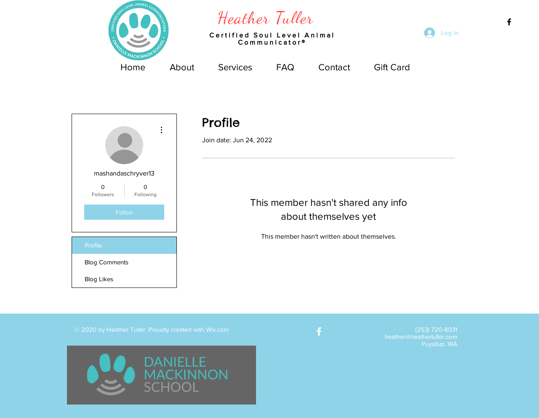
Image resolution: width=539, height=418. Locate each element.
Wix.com (217, 329)
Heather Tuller (265, 18)
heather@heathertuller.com (421, 336)
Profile (93, 245)
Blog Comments (106, 262)
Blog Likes (99, 278)
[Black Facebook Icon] (509, 22)
